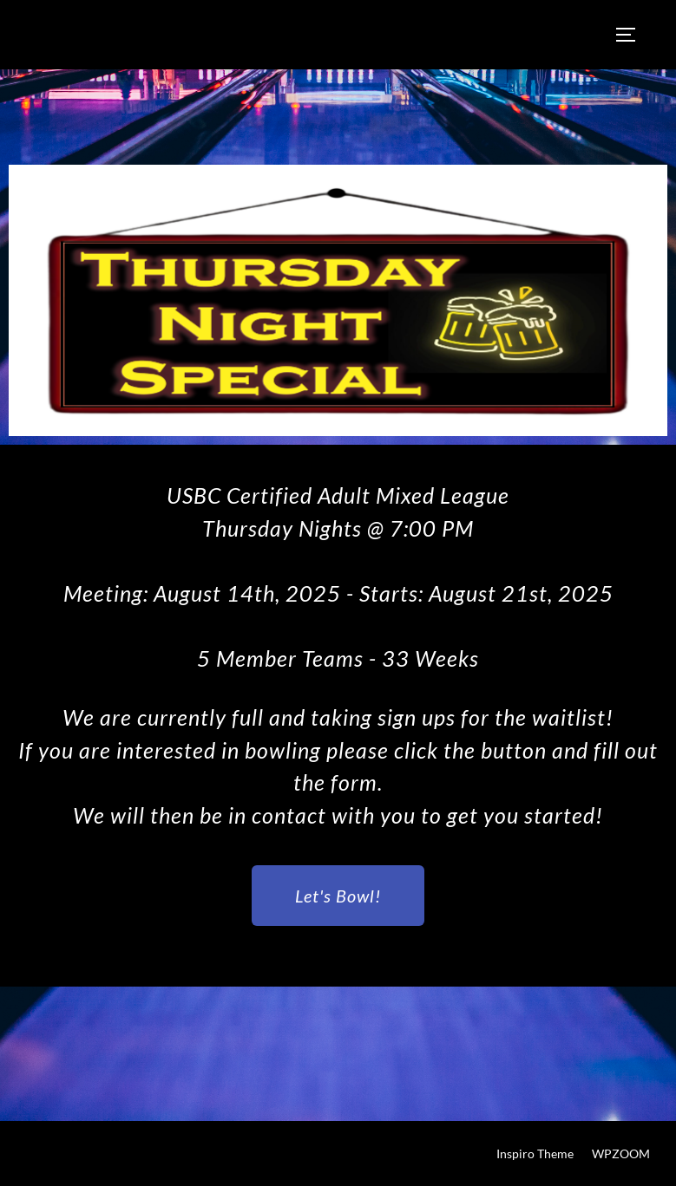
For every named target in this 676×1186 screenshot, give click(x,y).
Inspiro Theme (535, 1153)
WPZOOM (621, 1153)
